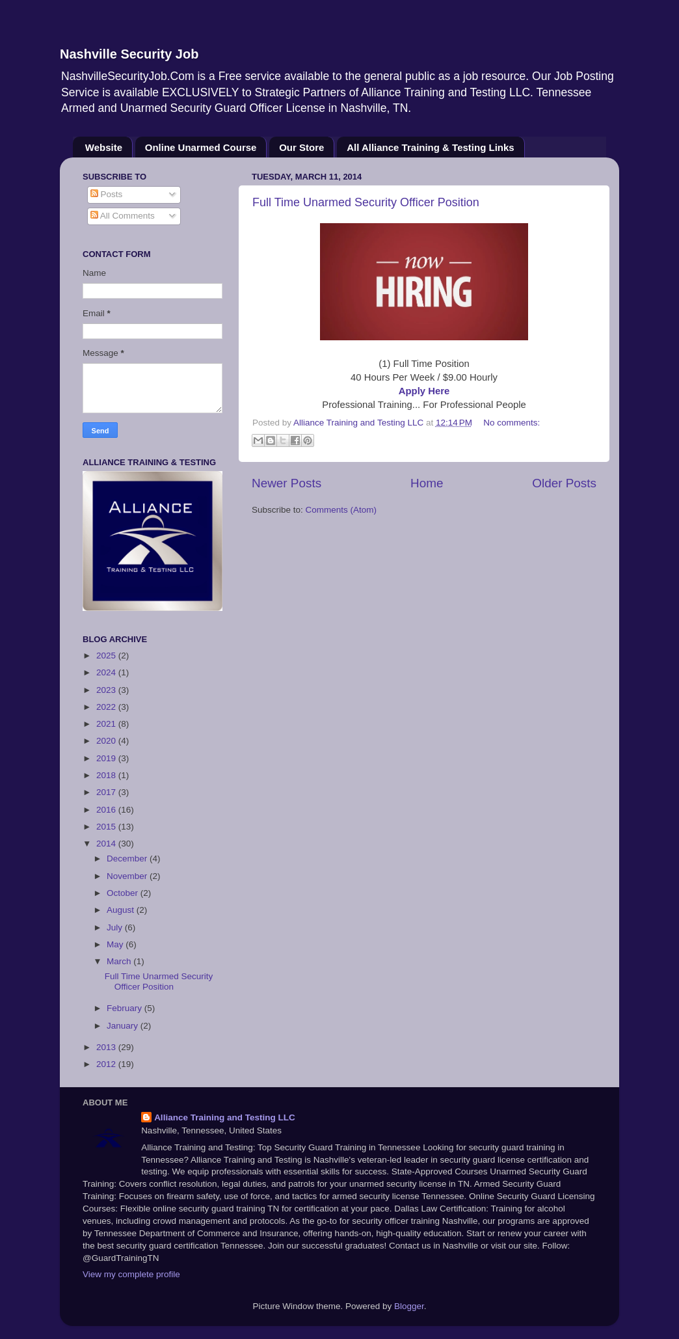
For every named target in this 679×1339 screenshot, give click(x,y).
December (128, 858)
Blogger (409, 1306)
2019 (107, 758)
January (123, 1026)
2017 (107, 792)
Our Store (301, 147)
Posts (106, 194)
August (122, 910)
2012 (107, 1064)
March (120, 961)
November (128, 876)
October (123, 893)
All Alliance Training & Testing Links (430, 147)
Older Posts (564, 483)
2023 (107, 690)
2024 (107, 672)
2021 (107, 724)
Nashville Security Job (129, 54)
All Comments (122, 216)
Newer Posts (286, 483)
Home (426, 483)
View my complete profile (131, 1274)
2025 (107, 655)
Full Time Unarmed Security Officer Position (365, 202)
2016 (107, 810)
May (116, 944)
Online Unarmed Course (201, 147)
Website (103, 147)
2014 (107, 843)
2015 (107, 827)
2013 (107, 1047)
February (125, 1008)
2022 (107, 707)
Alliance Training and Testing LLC (224, 1117)
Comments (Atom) (341, 510)
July (116, 927)
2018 (107, 775)
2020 (107, 741)
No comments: (511, 422)
